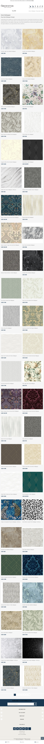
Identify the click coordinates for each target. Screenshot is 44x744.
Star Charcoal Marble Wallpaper (28, 245)
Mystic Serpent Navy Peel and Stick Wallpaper (10, 217)
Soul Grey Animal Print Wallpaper (7, 383)
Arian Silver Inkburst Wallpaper (28, 549)
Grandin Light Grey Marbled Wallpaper (8, 51)
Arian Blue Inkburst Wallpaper (6, 79)
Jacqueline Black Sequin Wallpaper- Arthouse (31, 660)
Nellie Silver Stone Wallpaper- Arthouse (8, 189)
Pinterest (23, 728)
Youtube (20, 728)
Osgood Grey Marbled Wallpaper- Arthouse (9, 660)
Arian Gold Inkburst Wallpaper (6, 632)
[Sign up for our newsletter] (21, 704)
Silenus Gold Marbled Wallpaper (28, 79)
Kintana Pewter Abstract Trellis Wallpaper (9, 272)
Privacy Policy (27, 739)
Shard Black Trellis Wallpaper (28, 162)
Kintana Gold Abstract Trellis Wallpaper (29, 688)
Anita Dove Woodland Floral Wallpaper (29, 300)
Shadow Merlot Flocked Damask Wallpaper (30, 411)
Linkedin (29, 728)
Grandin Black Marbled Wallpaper (28, 272)
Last (29, 695)
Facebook (17, 728)
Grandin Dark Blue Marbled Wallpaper (29, 604)
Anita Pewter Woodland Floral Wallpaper (9, 134)
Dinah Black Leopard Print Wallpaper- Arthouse (31, 521)
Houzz (26, 728)
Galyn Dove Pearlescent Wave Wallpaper (9, 355)
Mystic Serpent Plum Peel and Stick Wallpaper (10, 411)
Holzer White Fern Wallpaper (27, 134)
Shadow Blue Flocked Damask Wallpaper (30, 577)
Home (30, 11)
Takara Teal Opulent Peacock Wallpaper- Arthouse (11, 521)
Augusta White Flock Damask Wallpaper (8, 162)
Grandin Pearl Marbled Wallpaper (28, 51)
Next (27, 695)
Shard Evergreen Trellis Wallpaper (28, 494)
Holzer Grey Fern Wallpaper (6, 328)
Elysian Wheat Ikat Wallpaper (28, 217)
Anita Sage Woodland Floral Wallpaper (29, 632)
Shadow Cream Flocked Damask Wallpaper (30, 355)
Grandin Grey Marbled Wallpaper (7, 549)
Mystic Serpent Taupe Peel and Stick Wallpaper (10, 245)
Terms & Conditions (19, 739)
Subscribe (35, 704)
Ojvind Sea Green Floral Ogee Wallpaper (30, 328)
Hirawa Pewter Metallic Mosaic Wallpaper (30, 189)
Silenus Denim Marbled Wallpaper (7, 688)
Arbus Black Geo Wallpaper (27, 438)
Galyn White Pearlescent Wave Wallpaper (9, 494)
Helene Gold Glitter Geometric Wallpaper (30, 466)
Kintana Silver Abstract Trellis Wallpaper (8, 604)
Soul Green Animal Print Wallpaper (7, 300)
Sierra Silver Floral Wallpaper (27, 106)
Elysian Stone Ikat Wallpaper (6, 438)
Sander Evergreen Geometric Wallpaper (8, 577)
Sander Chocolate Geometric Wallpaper (8, 466)
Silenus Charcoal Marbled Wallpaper (8, 106)
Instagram (14, 728)
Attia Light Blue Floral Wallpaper (28, 383)
